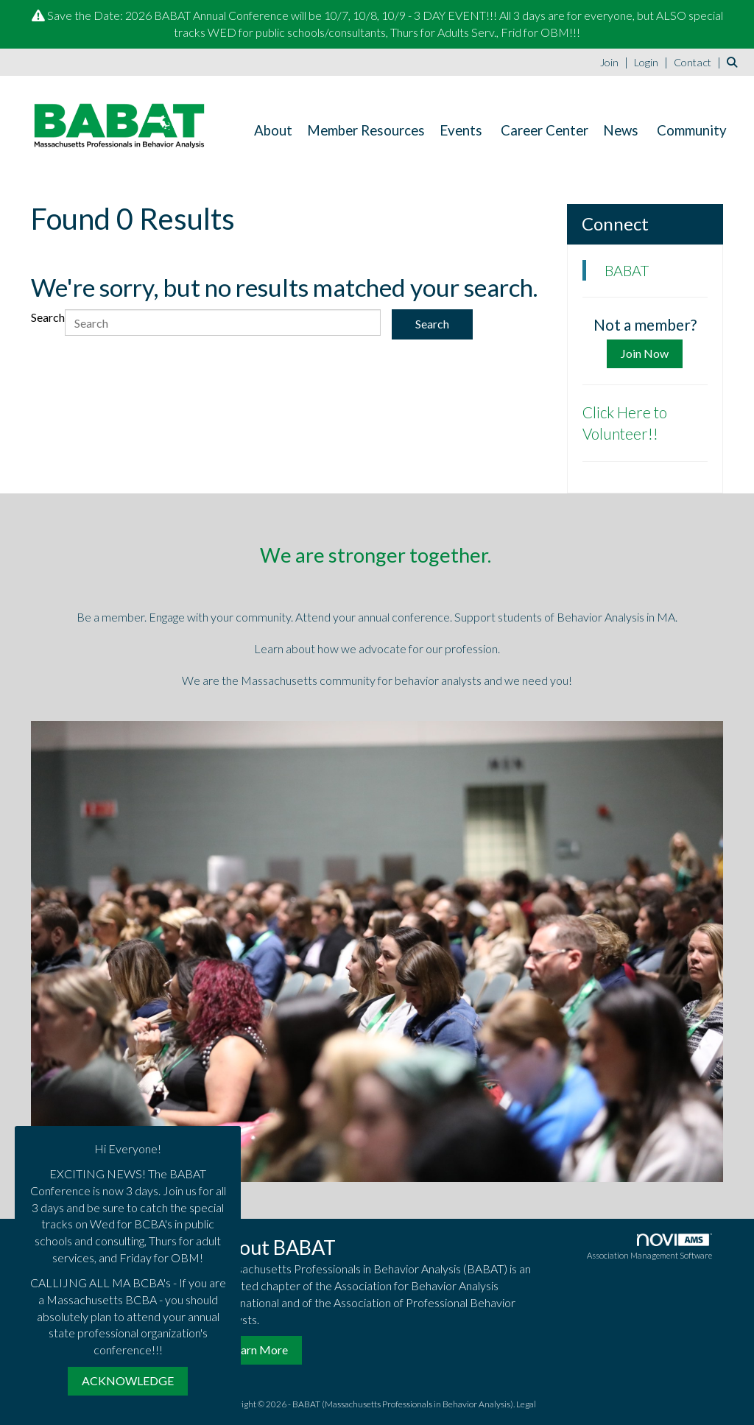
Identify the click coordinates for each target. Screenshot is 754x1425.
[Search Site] (735, 61)
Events (461, 130)
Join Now (645, 353)
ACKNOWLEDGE (128, 1380)
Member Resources (366, 130)
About (273, 130)
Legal (526, 1404)
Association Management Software (649, 1247)
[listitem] (616, 61)
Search (48, 317)
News (620, 130)
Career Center (544, 130)
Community (692, 130)
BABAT (627, 270)
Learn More (258, 1350)
